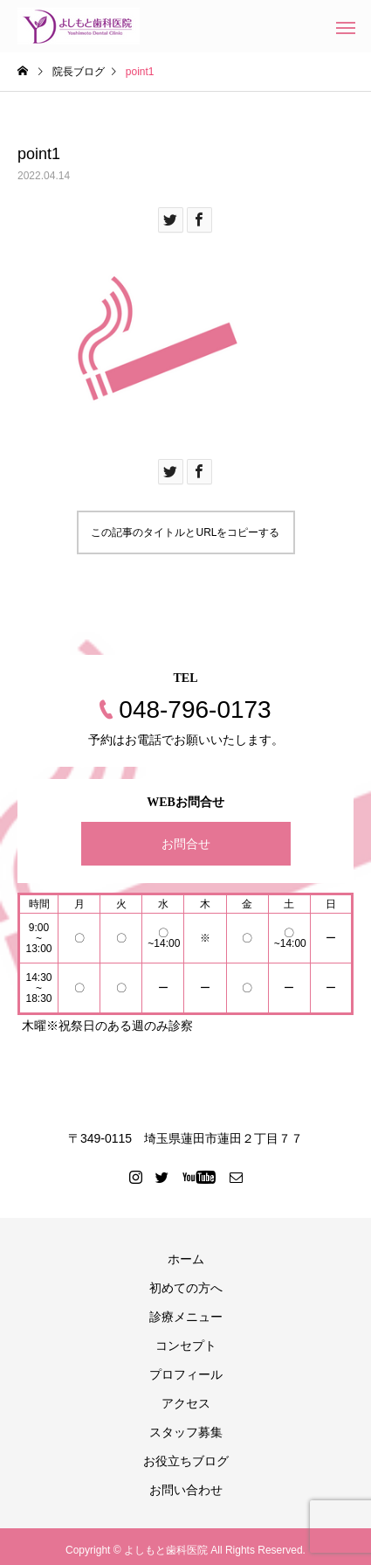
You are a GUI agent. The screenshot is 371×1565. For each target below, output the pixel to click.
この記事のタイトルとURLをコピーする (185, 532)
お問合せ (185, 844)
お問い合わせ (186, 1490)
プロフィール (186, 1374)
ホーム (186, 1259)
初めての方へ (186, 1288)
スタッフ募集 (186, 1432)
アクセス (185, 1403)
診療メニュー (186, 1317)
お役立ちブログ (186, 1461)
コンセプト (185, 1346)
